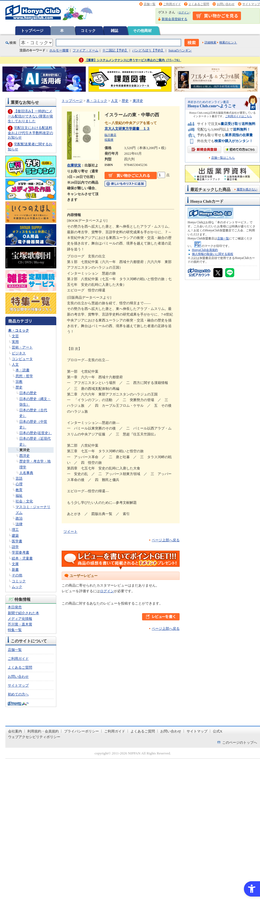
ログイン (184, 12)
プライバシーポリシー (81, 731)
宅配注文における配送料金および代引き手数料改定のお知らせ (30, 132)
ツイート (70, 531)
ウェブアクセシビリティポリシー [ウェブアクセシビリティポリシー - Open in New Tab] (34, 737)
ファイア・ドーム (85, 50)
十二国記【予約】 (115, 50)
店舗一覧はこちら (223, 157)
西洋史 (24, 456)
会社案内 (15, 731)
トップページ (32, 30)
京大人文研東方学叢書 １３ (127, 129)
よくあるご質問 (198, 4)
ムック (17, 587)
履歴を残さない (247, 189)
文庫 (15, 564)
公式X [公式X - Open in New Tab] (217, 731)
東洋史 (24, 450)
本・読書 (22, 370)
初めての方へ (18, 694)
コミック (88, 30)
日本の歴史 (28, 393)
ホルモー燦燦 (59, 50)
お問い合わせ (226, 4)
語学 (15, 547)
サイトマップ (251, 4)
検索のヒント (228, 42)
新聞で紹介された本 (23, 613)
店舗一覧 (149, 4)
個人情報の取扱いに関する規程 (212, 253)
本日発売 (15, 607)
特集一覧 (15, 630)
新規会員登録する (174, 19)
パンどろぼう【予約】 (148, 50)
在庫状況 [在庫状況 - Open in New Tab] (74, 165)
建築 (15, 536)
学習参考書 (20, 552)
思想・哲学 (24, 376)
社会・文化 (24, 501)
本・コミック (18, 330)
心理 (19, 484)
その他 (17, 575)
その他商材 (142, 30)
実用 (15, 342)
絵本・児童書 (22, 558)
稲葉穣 (109, 139)
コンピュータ (22, 359)
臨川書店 (110, 134)
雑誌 (114, 30)
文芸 (15, 336)
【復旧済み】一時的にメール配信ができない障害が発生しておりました (30, 116)
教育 (19, 490)
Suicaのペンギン (180, 50)
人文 (15, 364)
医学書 (17, 541)
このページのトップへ (239, 742)
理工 (15, 530)
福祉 (19, 496)
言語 (19, 478)
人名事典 (26, 473)
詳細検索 (210, 42)
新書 (15, 570)
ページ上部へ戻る (166, 540)
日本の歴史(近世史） (35, 433)
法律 (19, 524)
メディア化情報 (20, 619)
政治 (19, 518)
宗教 (19, 382)
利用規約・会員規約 (43, 731)
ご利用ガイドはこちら (238, 116)
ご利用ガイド (172, 4)
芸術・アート (22, 347)
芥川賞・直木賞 (20, 624)
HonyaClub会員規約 (205, 249)
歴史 (19, 387)
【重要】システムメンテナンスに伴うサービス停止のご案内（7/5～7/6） (133, 60)
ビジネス (19, 353)
